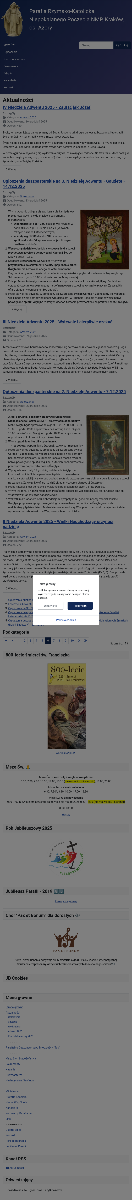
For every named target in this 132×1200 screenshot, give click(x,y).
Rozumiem (80, 605)
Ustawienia (50, 605)
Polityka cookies (66, 620)
